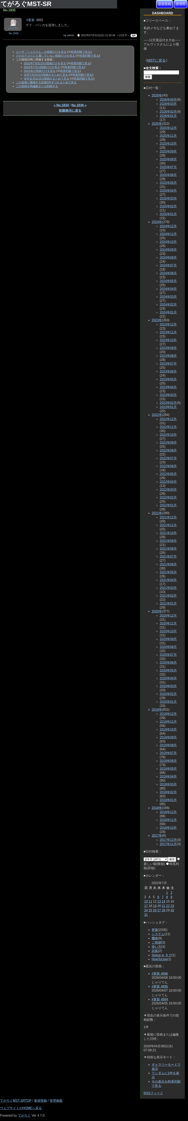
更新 (155, 930)
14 (163, 901)
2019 (157, 709)
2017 (157, 835)
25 (150, 910)
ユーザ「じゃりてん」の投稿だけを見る (41, 51)
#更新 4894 (160, 999)
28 (163, 910)
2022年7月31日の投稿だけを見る (45, 63)
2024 (157, 222)
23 (172, 906)
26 (155, 910)
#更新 (30, 20)
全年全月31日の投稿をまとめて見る (46, 78)
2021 (157, 513)
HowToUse (159, 959)
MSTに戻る (156, 60)
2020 (157, 611)
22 (168, 906)
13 (159, 901)
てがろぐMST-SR (27, 3)
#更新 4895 (160, 986)
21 (163, 906)
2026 (157, 95)
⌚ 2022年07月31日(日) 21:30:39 (96, 35)
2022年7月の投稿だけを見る (42, 67)
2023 (157, 320)
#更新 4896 (160, 973)
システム (158, 934)
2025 (157, 123)
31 (146, 914)
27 (159, 910)
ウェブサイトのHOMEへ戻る (21, 1108)
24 (146, 910)
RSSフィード (153, 1093)
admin (70, 35)
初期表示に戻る (70, 110)
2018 (157, 808)
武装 (155, 951)
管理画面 (56, 1100)
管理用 (180, 4)
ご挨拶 (156, 942)
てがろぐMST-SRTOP (15, 1100)
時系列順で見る (81, 51)
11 (150, 901)
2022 (157, 415)
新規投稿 (164, 4)
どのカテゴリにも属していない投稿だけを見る (45, 55)
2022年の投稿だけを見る (40, 71)
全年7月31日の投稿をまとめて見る (46, 74)
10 (146, 901)
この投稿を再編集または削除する (37, 86)
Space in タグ (162, 955)
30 (172, 910)
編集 (134, 35)
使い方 (156, 946)
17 (146, 906)
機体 (155, 938)
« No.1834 (61, 105)
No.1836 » (79, 105)
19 (155, 906)
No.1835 (13, 33)
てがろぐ (24, 1115)
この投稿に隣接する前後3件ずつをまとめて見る (46, 82)
